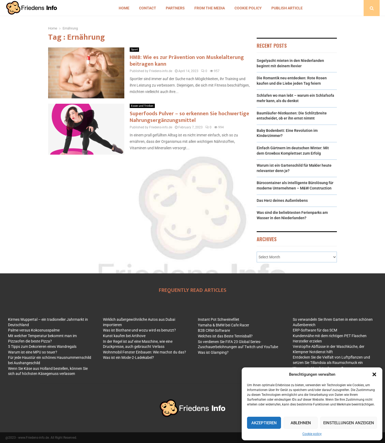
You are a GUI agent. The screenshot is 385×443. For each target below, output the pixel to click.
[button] (374, 374)
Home (124, 8)
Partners (175, 8)
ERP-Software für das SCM (315, 330)
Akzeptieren (264, 422)
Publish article (287, 8)
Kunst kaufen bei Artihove (124, 336)
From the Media (209, 8)
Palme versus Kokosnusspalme (34, 330)
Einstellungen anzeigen (348, 422)
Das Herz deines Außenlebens (282, 200)
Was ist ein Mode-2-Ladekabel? (128, 357)
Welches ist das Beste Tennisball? (225, 336)
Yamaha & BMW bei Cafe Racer (223, 325)
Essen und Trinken (142, 105)
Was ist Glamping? (213, 352)
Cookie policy (312, 434)
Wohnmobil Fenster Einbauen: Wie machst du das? (144, 352)
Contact (147, 8)
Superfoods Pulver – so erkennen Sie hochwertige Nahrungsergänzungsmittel (189, 117)
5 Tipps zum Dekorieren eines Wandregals (42, 346)
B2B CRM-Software (214, 330)
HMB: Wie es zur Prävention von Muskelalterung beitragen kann (187, 61)
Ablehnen (301, 422)
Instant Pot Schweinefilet (218, 319)
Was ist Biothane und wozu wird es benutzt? (139, 330)
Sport (134, 49)
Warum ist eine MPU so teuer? (32, 352)
